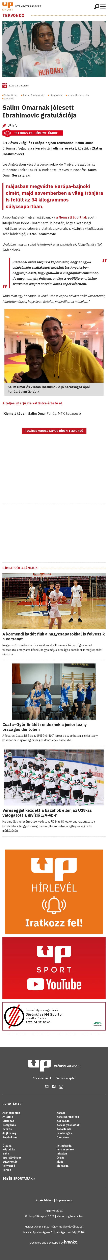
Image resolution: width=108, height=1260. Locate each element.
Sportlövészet (11, 1157)
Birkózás (8, 1121)
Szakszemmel (42, 1078)
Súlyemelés (10, 1161)
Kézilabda (63, 1121)
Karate (60, 1113)
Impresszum (64, 1200)
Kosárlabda (63, 1129)
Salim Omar (10, 95)
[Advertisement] (54, 474)
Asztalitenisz (11, 1113)
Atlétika (7, 1117)
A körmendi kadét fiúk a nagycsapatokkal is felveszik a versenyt (53, 636)
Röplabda (8, 1149)
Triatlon (61, 1153)
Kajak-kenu (10, 1137)
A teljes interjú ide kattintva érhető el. (32, 403)
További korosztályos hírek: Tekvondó (54, 431)
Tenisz (6, 1170)
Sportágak (12, 1104)
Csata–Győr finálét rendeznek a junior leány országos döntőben (44, 727)
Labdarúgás (64, 1133)
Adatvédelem (45, 1200)
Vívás (59, 1161)
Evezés (7, 1129)
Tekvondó (13, 15)
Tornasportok (65, 1149)
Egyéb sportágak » (18, 1178)
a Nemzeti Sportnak (71, 217)
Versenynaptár (66, 1078)
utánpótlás (56, 95)
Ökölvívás (62, 1137)
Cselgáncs (9, 1125)
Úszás (60, 1157)
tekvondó (9, 98)
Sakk (5, 1153)
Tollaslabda (64, 1145)
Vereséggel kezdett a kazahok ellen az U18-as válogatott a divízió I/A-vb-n (47, 813)
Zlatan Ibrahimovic (33, 95)
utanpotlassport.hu (78, 95)
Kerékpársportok (67, 1117)
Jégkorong (9, 1133)
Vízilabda (62, 1165)
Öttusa (6, 1145)
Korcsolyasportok (68, 1125)
